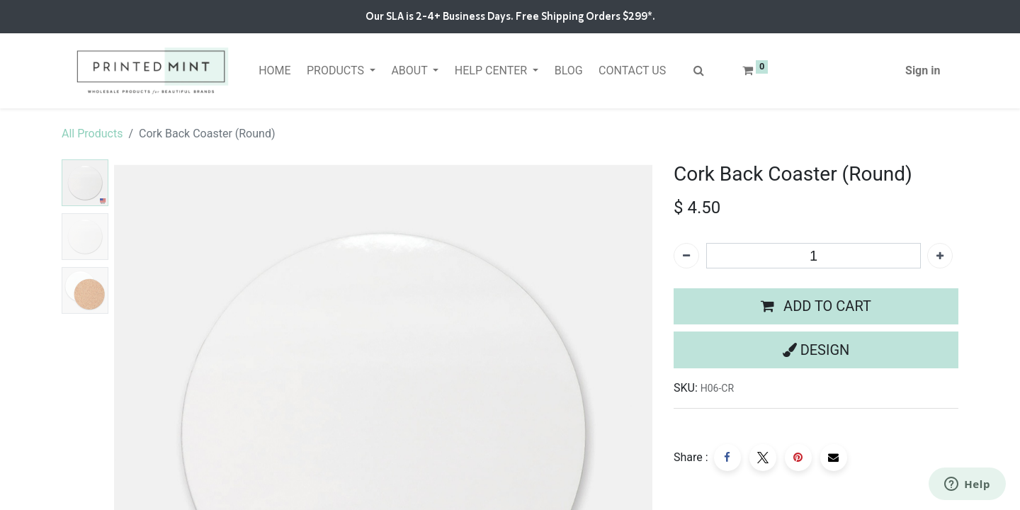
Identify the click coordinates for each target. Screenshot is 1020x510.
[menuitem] (275, 71)
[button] (816, 306)
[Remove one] (686, 255)
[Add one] (940, 255)
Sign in (922, 70)
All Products (92, 133)
